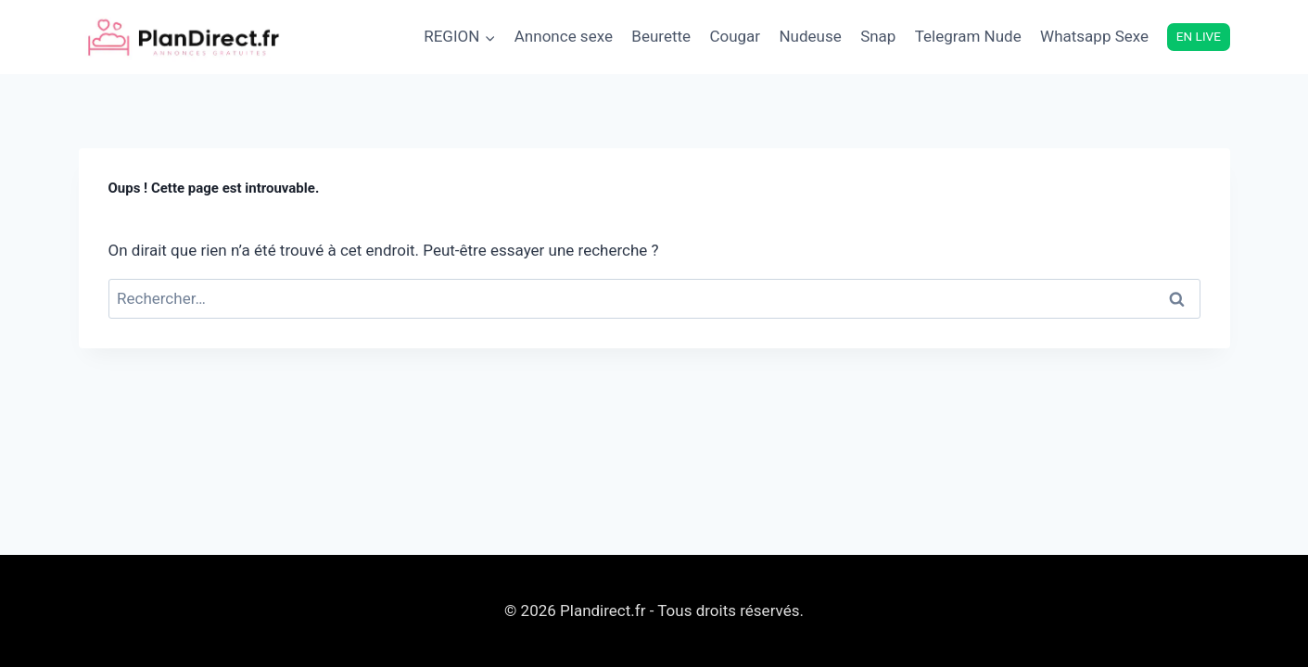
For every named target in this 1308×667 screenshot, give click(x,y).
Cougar (734, 36)
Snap (877, 36)
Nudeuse (810, 36)
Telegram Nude (968, 36)
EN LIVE (1198, 36)
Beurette (661, 36)
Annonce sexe (563, 36)
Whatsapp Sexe (1094, 36)
